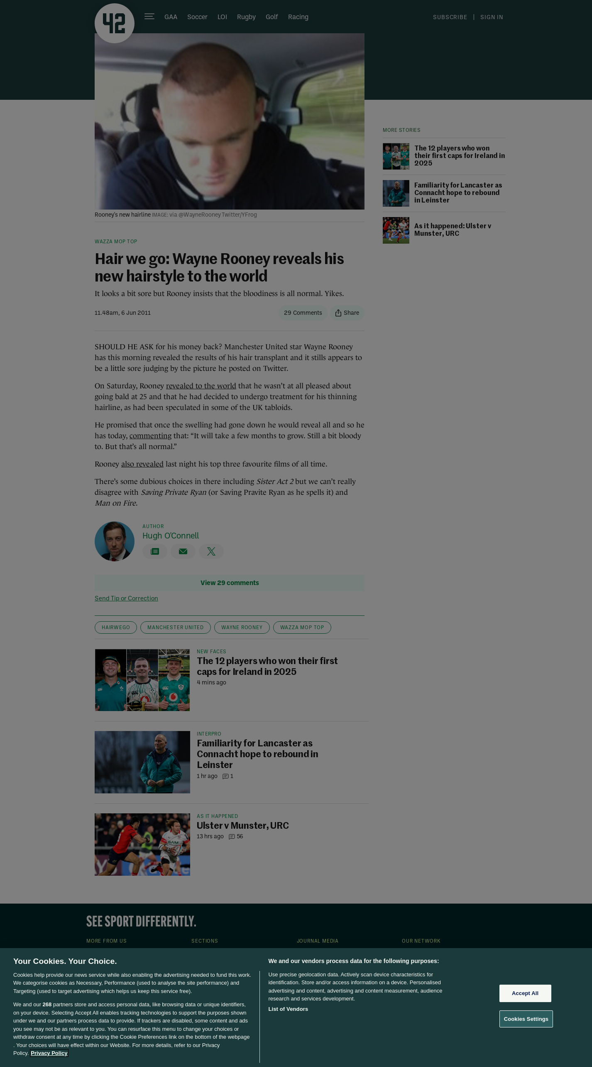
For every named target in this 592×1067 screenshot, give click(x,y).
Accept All (525, 993)
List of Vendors (288, 1009)
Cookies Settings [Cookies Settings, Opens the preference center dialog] (526, 1018)
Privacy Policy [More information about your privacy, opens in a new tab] (49, 1053)
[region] (296, 1007)
